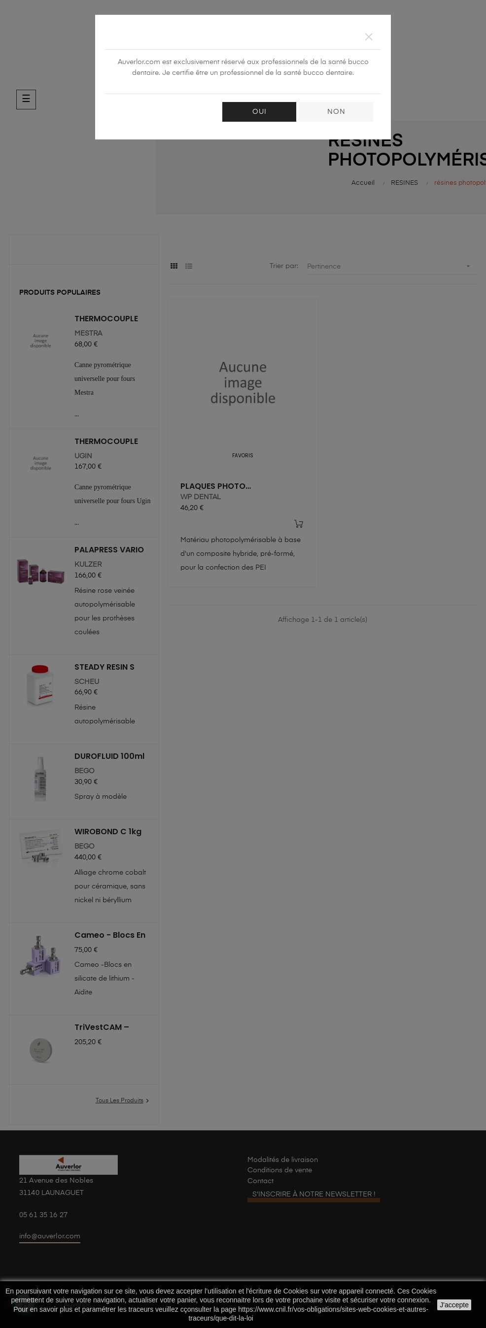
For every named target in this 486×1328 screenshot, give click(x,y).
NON (336, 111)
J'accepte (454, 1305)
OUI (259, 111)
